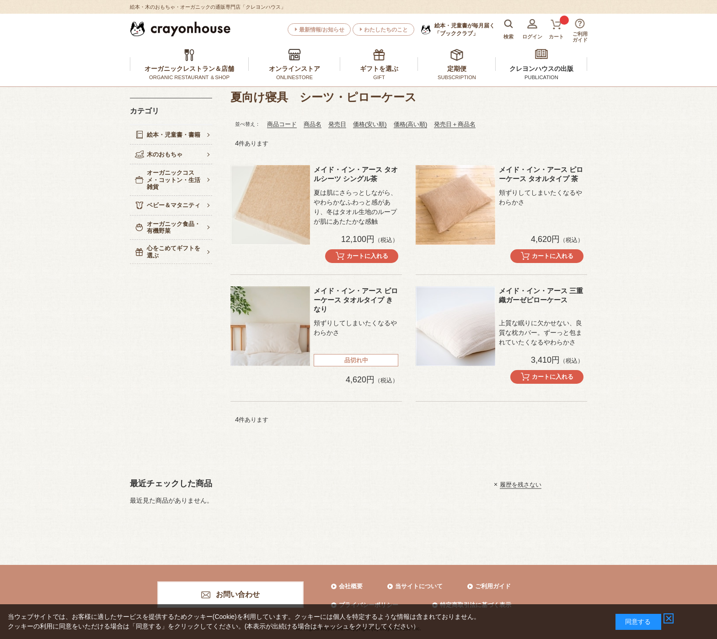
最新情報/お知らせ (321, 30)
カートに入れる (367, 255)
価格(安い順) (370, 124)
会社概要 (351, 586)
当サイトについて (419, 586)
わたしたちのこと (386, 30)
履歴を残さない (520, 484)
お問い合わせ (238, 594)
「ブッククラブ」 (464, 29)
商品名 (312, 124)
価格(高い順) (411, 124)
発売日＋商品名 (455, 124)
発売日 (337, 124)
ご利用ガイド (493, 586)
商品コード (282, 124)
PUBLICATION (541, 77)
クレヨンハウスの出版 (541, 68)
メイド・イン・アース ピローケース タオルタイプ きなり (356, 300)
